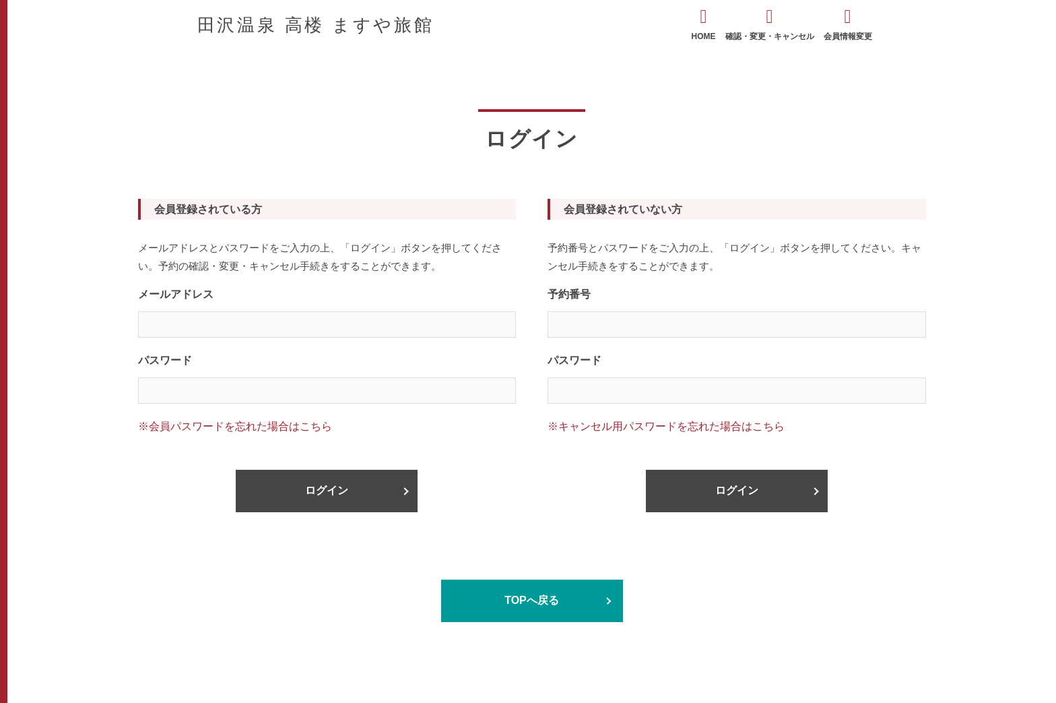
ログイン (326, 490)
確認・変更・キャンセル (769, 24)
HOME (704, 24)
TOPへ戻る (531, 600)
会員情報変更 (848, 24)
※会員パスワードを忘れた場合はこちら (235, 426)
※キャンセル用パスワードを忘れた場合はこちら (666, 426)
